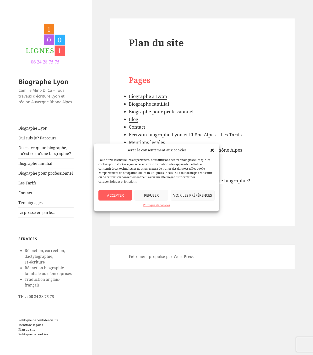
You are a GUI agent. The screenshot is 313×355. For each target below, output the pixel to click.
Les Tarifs (27, 183)
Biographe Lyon (43, 81)
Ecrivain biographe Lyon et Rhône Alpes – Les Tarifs (185, 135)
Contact (25, 192)
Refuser (151, 195)
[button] (212, 150)
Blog (133, 119)
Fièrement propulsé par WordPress (161, 256)
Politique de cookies (156, 205)
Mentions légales (30, 325)
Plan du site (26, 329)
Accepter (115, 195)
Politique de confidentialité (38, 320)
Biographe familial (35, 163)
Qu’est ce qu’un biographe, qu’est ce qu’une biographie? (44, 150)
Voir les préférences (192, 195)
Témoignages (30, 202)
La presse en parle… (36, 212)
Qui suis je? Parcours (37, 138)
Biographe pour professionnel (45, 173)
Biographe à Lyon (148, 96)
